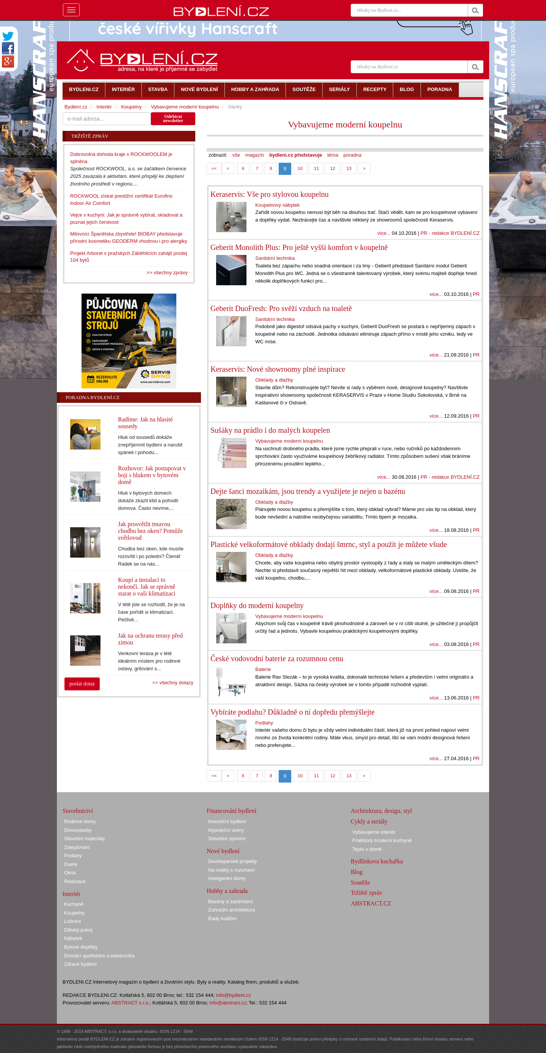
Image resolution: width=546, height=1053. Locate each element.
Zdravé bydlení (80, 964)
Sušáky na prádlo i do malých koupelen (270, 430)
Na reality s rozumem (231, 870)
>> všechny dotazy (172, 682)
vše (236, 155)
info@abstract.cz (227, 1003)
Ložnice (72, 921)
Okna (70, 872)
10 (300, 168)
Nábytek (73, 938)
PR (476, 294)
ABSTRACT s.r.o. (130, 1003)
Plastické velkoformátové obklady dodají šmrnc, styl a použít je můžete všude (328, 544)
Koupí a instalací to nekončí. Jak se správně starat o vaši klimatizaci (147, 587)
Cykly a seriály (369, 821)
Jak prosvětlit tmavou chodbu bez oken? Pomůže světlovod (150, 531)
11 (316, 168)
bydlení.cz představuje (295, 155)
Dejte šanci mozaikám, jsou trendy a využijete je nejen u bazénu (307, 491)
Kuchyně (73, 904)
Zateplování (77, 847)
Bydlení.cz (75, 107)
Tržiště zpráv (366, 893)
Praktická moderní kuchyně (382, 840)
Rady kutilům (222, 918)
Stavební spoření (226, 838)
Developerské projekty (232, 861)
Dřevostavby (77, 830)
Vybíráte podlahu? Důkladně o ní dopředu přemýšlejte (292, 712)
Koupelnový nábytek (277, 205)
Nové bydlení (223, 851)
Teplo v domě (366, 849)
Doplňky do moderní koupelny (257, 605)
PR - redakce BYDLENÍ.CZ (450, 233)
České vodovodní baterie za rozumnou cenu (276, 658)
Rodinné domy (80, 821)
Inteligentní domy (227, 878)
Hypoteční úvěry (226, 830)
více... (384, 233)
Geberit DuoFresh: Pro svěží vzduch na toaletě (281, 308)
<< (214, 168)
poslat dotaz (82, 684)
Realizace (75, 881)
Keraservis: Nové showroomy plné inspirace (277, 369)
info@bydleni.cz (233, 995)
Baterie (263, 669)
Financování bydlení (231, 811)
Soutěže (360, 882)
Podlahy (264, 723)
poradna (353, 155)
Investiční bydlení (227, 821)
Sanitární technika (275, 258)
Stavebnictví (78, 811)
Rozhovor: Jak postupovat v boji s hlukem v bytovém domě (152, 475)
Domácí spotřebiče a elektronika (99, 956)
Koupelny (131, 107)
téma (332, 155)
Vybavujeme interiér (373, 832)
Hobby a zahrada (227, 891)
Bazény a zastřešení (230, 901)
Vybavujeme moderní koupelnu (345, 124)
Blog (356, 872)
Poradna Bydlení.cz (92, 397)
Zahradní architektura (231, 910)
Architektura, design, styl (381, 811)
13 (349, 168)
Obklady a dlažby (274, 380)
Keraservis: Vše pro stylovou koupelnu (269, 194)
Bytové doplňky (80, 947)
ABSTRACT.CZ (371, 903)
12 (332, 168)
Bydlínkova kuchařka (377, 861)
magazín (254, 155)
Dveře (70, 864)
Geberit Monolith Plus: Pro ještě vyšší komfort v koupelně (299, 247)
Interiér (103, 107)
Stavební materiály (84, 838)
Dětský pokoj (78, 930)
